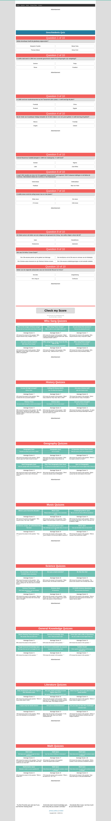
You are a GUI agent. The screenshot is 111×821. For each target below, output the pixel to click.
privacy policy (53, 810)
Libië (35, 166)
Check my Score (55, 310)
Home (18, 5)
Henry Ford (75, 50)
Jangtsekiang (75, 275)
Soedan (35, 162)
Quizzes (23, 5)
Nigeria (75, 162)
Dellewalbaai (75, 181)
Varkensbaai (35, 181)
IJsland (75, 125)
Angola (35, 125)
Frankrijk (35, 104)
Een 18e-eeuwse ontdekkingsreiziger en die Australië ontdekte (75, 261)
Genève (35, 63)
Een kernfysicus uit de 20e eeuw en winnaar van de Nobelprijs (75, 257)
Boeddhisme (75, 240)
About (27, 5)
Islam (35, 240)
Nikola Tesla (74, 46)
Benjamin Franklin (35, 46)
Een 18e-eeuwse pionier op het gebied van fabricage (35, 257)
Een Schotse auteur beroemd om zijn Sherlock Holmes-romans (35, 261)
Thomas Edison (35, 50)
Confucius (75, 278)
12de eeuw (75, 203)
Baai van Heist (75, 185)
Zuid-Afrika (75, 166)
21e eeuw (75, 199)
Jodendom (75, 244)
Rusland (35, 108)
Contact (40, 5)
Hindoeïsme (35, 244)
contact (61, 810)
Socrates (35, 275)
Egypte (75, 108)
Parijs (75, 63)
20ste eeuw (35, 199)
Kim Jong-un (35, 278)
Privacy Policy (33, 5)
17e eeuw (35, 203)
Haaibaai (35, 185)
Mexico (35, 122)
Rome (35, 67)
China (75, 104)
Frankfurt (75, 67)
